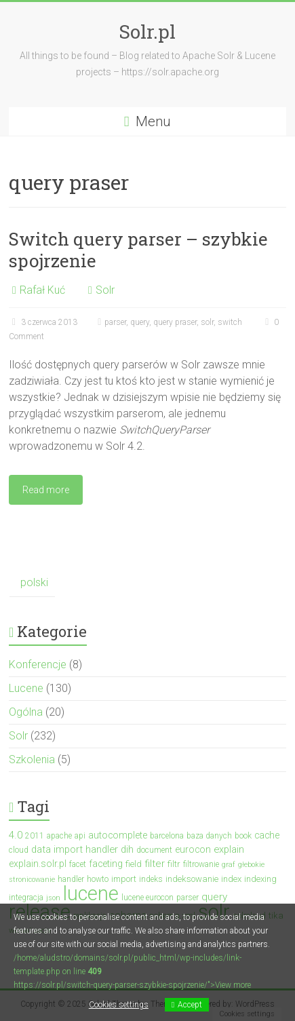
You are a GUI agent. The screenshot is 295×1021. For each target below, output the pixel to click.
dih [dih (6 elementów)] (127, 849)
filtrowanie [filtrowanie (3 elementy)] (201, 864)
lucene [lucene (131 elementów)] (91, 893)
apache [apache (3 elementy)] (59, 836)
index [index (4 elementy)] (231, 879)
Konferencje (37, 664)
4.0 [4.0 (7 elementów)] (15, 835)
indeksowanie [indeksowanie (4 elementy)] (191, 879)
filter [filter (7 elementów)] (154, 864)
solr (207, 322)
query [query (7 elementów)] (214, 897)
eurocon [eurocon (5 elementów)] (193, 849)
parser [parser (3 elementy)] (187, 897)
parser (115, 322)
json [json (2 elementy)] (53, 897)
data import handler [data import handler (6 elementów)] (74, 849)
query (139, 322)
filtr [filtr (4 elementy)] (174, 864)
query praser (175, 322)
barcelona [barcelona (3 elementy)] (167, 836)
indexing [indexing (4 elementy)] (260, 879)
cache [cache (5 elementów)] (266, 835)
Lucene (26, 688)
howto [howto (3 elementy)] (98, 879)
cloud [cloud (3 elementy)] (18, 850)
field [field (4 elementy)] (133, 864)
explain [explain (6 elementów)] (229, 849)
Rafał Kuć (42, 290)
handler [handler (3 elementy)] (71, 879)
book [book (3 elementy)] (243, 836)
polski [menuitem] (34, 582)
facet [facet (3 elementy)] (77, 864)
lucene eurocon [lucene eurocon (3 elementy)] (147, 897)
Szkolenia (32, 759)
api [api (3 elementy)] (80, 836)
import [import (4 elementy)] (123, 879)
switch (230, 322)
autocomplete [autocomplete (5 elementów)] (117, 835)
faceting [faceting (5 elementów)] (106, 863)
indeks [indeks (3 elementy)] (151, 879)
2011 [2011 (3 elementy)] (34, 836)
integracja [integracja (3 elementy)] (26, 897)
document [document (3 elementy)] (154, 850)
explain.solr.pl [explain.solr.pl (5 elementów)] (37, 863)
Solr (105, 290)
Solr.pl (147, 31)
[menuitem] (32, 583)
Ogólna (26, 712)
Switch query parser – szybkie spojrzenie (138, 249)
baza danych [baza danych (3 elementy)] (209, 836)
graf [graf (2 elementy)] (228, 864)
